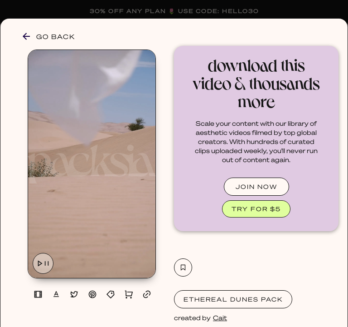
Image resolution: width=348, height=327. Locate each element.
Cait (220, 317)
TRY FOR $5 (256, 209)
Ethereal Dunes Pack (233, 299)
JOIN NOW (256, 186)
